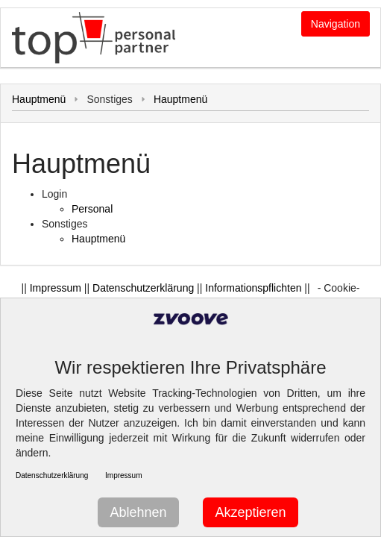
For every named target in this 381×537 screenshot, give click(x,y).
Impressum (55, 288)
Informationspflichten (253, 288)
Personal (92, 209)
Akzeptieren (250, 512)
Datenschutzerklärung (143, 288)
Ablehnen (138, 512)
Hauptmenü (39, 99)
